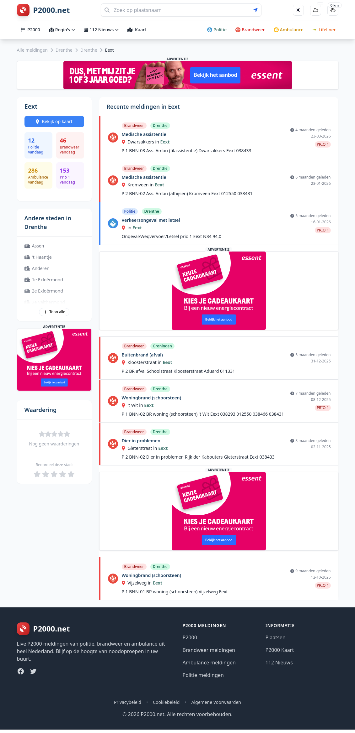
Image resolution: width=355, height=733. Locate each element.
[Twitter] (33, 671)
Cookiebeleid (166, 702)
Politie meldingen (203, 675)
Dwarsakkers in (141, 142)
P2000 (30, 30)
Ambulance (289, 30)
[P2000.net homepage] (43, 10)
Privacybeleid (127, 702)
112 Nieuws (101, 30)
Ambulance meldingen (209, 662)
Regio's (62, 30)
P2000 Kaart (280, 650)
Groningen (162, 346)
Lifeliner (324, 30)
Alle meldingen (32, 50)
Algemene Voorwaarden (216, 702)
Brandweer (250, 30)
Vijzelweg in (137, 583)
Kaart (136, 30)
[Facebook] (20, 671)
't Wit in (133, 405)
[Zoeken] (181, 10)
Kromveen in (138, 185)
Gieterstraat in (140, 448)
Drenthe (64, 50)
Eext (164, 142)
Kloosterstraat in (142, 362)
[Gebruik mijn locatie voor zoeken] (257, 10)
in (127, 228)
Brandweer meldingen (209, 650)
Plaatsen (276, 637)
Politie (217, 30)
